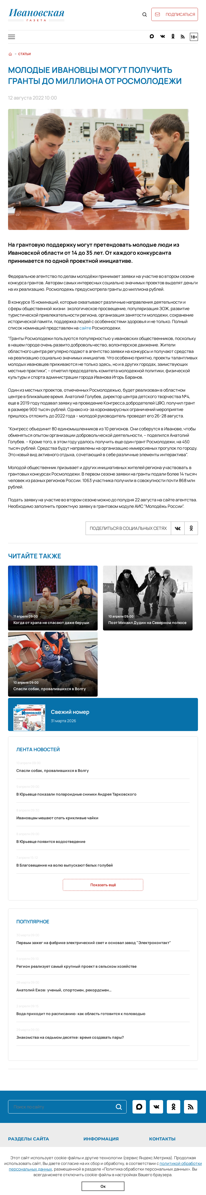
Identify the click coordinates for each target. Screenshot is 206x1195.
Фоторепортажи (22, 1073)
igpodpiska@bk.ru (183, 1080)
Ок (103, 1186)
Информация (101, 1049)
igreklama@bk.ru (180, 1073)
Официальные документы (30, 1087)
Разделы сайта (28, 1049)
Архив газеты (19, 1080)
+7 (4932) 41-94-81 (180, 1060)
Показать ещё (103, 795)
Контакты (91, 1073)
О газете (90, 1060)
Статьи (24, 54)
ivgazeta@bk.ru (173, 1067)
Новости (15, 1060)
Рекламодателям (98, 1067)
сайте (85, 328)
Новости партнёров (25, 1093)
